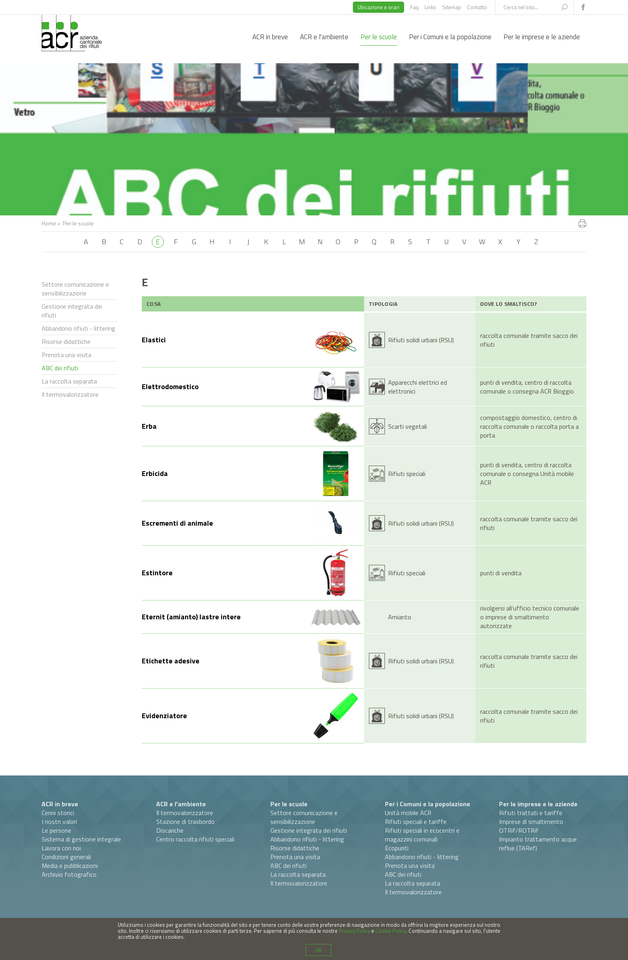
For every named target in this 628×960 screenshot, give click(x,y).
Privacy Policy (354, 931)
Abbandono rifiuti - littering (78, 328)
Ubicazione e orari (378, 7)
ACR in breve (270, 37)
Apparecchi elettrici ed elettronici (417, 387)
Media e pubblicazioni (70, 865)
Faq (414, 7)
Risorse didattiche (66, 341)
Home (49, 223)
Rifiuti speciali (406, 473)
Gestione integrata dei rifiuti (72, 310)
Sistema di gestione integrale (81, 839)
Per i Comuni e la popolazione (450, 37)
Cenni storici (58, 812)
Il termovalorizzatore (70, 394)
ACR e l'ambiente (324, 37)
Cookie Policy (390, 931)
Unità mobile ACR (408, 812)
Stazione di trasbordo (185, 821)
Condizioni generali (66, 856)
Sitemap (451, 7)
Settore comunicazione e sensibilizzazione (75, 288)
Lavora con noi (61, 848)
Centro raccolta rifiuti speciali (195, 839)
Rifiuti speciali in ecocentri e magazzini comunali (422, 835)
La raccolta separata (69, 381)
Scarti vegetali (407, 426)
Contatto (477, 7)
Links (430, 7)
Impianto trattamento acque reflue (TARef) (538, 843)
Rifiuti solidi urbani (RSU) (421, 340)
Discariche (169, 830)
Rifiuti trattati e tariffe (530, 812)
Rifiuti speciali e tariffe (416, 821)
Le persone (56, 830)
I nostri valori (59, 821)
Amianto (399, 617)
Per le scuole (378, 37)
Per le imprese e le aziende (541, 37)
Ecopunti (397, 848)
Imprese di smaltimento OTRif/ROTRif (531, 826)
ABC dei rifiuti (60, 368)
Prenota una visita (66, 354)
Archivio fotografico (69, 874)
